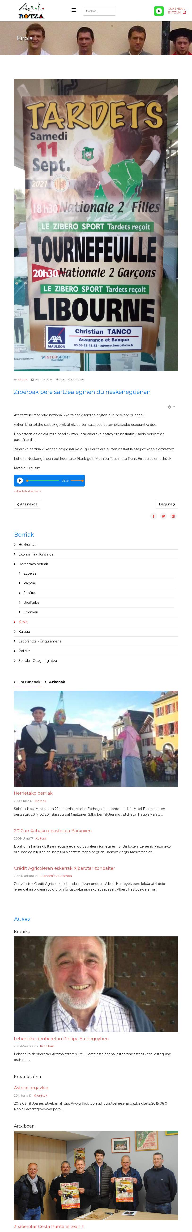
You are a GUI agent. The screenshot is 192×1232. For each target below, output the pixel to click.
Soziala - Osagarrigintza (37, 661)
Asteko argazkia (31, 1087)
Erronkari (30, 612)
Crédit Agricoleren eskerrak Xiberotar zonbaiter (64, 868)
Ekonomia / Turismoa (56, 876)
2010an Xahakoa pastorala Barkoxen (53, 830)
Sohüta (28, 593)
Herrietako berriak (32, 564)
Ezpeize (29, 573)
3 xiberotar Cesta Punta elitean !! (49, 1226)
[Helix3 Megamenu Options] (74, 10)
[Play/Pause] (159, 11)
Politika (23, 651)
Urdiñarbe (30, 602)
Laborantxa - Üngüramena (39, 641)
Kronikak (47, 1046)
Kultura (23, 631)
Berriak (40, 801)
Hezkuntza (27, 545)
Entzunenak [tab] (28, 682)
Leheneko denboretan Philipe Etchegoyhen (61, 1038)
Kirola (22, 379)
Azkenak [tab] (56, 682)
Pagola (28, 583)
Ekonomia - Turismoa (35, 554)
